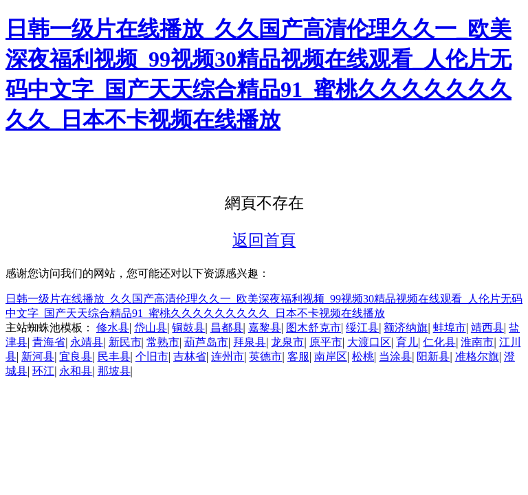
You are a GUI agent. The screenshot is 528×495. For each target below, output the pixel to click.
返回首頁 (264, 240)
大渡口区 (369, 342)
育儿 (407, 342)
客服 (298, 356)
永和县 (75, 371)
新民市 (125, 342)
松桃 (363, 356)
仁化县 (439, 342)
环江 (43, 371)
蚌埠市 (449, 327)
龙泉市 (287, 342)
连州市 (227, 356)
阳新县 (433, 356)
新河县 (37, 356)
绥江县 (362, 327)
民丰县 (114, 356)
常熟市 (162, 342)
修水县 (112, 327)
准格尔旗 (477, 356)
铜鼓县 (188, 327)
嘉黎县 (264, 327)
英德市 (265, 356)
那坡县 (114, 371)
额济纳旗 (406, 327)
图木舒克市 (313, 327)
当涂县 (395, 356)
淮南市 (477, 342)
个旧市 (151, 356)
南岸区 (330, 356)
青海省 (48, 342)
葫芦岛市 (206, 342)
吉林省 (189, 356)
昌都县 (226, 327)
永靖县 (86, 342)
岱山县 (150, 327)
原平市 (325, 342)
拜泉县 (249, 342)
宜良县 (75, 356)
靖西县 (487, 327)
